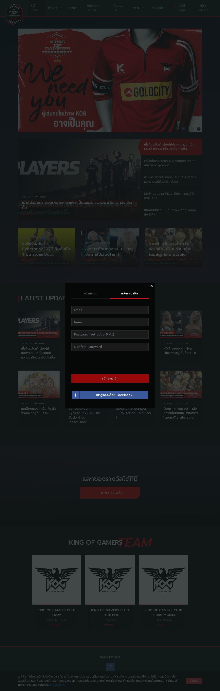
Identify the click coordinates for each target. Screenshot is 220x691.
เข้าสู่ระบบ (90, 284)
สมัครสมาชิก (129, 284)
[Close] (152, 277)
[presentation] (110, 353)
